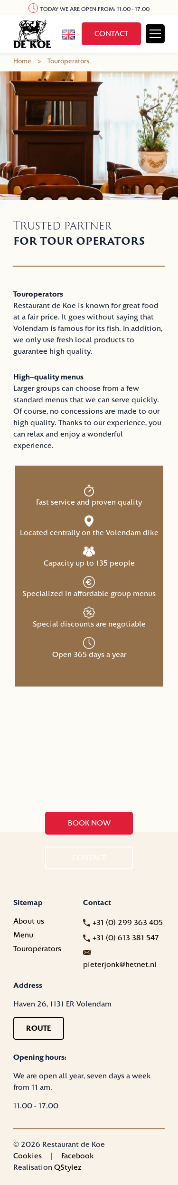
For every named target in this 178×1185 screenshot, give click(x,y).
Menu (23, 935)
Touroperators (37, 949)
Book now (89, 823)
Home (22, 61)
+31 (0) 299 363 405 (128, 922)
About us (28, 921)
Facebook (77, 1156)
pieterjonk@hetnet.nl (120, 964)
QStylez (68, 1167)
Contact (111, 34)
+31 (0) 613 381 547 (126, 938)
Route (38, 1028)
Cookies (27, 1156)
